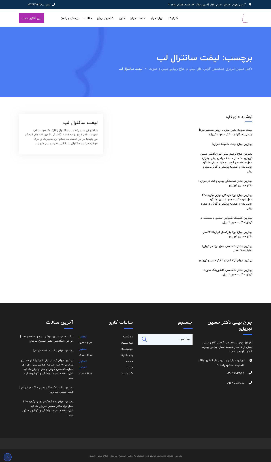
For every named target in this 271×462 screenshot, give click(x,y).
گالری (122, 18)
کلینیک (173, 18)
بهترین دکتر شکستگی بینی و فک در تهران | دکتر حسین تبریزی (225, 183)
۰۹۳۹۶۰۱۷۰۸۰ (241, 383)
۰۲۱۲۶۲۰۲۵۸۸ (36, 4)
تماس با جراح (105, 18)
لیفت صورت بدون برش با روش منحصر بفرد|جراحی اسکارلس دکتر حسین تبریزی (225, 132)
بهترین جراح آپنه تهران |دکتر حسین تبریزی (225, 260)
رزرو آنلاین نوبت (32, 18)
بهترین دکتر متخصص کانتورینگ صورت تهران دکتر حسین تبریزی (228, 272)
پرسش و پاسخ (69, 18)
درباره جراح (156, 18)
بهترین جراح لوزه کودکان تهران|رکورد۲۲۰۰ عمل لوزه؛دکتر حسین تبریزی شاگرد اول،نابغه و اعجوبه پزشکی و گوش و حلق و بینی (226, 201)
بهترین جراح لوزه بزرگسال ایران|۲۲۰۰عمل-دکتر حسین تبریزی (226, 234)
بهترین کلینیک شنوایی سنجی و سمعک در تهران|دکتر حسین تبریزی (226, 220)
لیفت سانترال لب (80, 122)
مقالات (88, 18)
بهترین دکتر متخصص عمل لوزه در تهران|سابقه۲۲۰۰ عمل (227, 248)
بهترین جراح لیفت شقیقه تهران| (232, 143)
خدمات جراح (137, 18)
